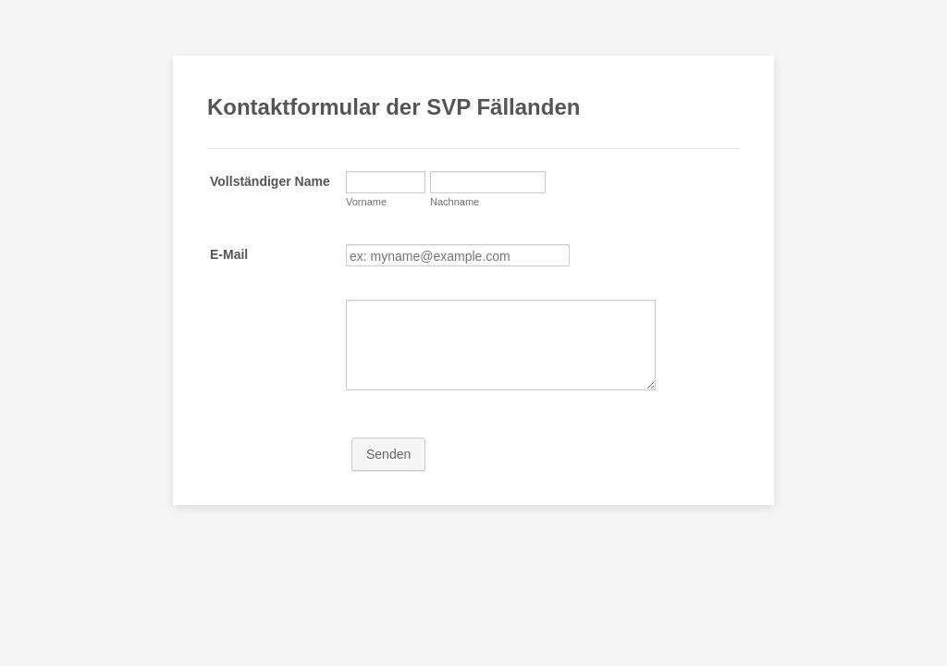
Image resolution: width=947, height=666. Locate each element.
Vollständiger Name (270, 181)
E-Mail (229, 254)
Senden (388, 454)
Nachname (454, 201)
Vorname (366, 201)
